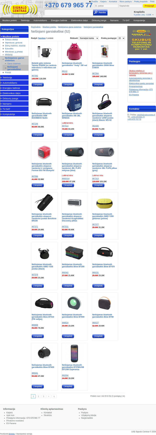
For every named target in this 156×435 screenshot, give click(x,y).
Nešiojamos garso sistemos (14, 59)
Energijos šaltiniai (59, 20)
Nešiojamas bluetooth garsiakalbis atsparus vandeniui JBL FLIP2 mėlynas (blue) (72, 167)
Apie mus (10, 415)
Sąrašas (42, 38)
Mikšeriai (8, 55)
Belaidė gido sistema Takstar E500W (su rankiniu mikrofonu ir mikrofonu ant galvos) (44, 66)
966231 (95, 272)
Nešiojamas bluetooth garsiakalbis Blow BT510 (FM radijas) (43, 317)
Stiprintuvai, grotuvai (13, 43)
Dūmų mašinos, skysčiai (15, 46)
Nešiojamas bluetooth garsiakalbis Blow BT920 (43, 366)
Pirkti (152, 1)
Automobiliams (40, 20)
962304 (65, 375)
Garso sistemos (14, 64)
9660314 (65, 178)
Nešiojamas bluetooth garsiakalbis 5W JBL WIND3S (72, 115)
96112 (64, 71)
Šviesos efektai (11, 40)
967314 (65, 126)
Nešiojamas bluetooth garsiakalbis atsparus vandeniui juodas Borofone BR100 (44, 217)
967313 (95, 178)
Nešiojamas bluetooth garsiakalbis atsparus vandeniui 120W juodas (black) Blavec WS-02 (102, 116)
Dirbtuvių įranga (99, 20)
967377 (95, 224)
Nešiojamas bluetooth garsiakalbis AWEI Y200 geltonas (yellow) (103, 216)
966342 (65, 272)
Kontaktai (113, 1)
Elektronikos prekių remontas (141, 83)
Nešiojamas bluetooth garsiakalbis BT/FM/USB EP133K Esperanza (73, 367)
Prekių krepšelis (141, 1)
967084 (35, 176)
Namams (114, 20)
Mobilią (12, 434)
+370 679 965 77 (68, 5)
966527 (95, 323)
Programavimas (135, 86)
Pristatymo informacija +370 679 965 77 (23, 418)
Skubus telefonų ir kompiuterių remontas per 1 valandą (140, 73)
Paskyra (84, 413)
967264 (95, 73)
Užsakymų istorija (88, 415)
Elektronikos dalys (79, 20)
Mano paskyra (125, 1)
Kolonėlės (9, 49)
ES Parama (134, 95)
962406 (95, 126)
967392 (35, 76)
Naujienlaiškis (87, 418)
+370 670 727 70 (134, 119)
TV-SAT (126, 20)
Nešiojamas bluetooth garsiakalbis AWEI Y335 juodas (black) (42, 266)
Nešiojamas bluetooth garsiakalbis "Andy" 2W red (74, 64)
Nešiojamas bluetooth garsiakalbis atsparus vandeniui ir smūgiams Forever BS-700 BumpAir (43, 167)
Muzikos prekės (9, 20)
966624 (65, 323)
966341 (35, 373)
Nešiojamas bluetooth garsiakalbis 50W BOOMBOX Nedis (42, 115)
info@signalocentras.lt (146, 115)
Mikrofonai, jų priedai (14, 52)
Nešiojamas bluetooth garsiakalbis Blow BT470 (103, 265)
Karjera (103, 1)
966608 (35, 325)
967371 (35, 227)
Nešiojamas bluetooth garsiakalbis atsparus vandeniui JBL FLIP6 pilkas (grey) (104, 167)
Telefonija (25, 20)
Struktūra (48, 415)
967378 (35, 275)
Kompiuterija (139, 20)
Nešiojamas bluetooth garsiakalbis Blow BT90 (103, 316)
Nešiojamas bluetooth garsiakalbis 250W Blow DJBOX (103, 65)
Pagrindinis (35, 27)
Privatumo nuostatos (15, 421)
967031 (65, 227)
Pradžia (93, 1)
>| (54, 396)
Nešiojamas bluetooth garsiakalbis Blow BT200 (73, 265)
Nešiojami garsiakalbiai (14, 68)
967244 (35, 124)
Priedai (8, 72)
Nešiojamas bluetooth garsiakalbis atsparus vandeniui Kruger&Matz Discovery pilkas (72, 217)
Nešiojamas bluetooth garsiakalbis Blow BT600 (73, 316)
